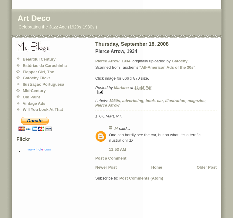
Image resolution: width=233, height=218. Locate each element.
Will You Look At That (43, 109)
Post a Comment (111, 158)
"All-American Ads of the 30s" (167, 67)
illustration (175, 100)
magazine (196, 100)
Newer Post (106, 167)
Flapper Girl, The (38, 72)
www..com (39, 149)
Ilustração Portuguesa (43, 84)
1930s (114, 100)
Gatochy (179, 61)
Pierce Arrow (107, 105)
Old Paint (31, 97)
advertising (132, 100)
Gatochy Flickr (36, 78)
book (150, 100)
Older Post (207, 167)
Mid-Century (34, 90)
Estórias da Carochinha (45, 65)
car (160, 100)
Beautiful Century (39, 59)
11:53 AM (117, 149)
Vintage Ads (34, 103)
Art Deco (34, 18)
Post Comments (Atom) (141, 178)
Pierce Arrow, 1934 (112, 61)
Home (156, 167)
